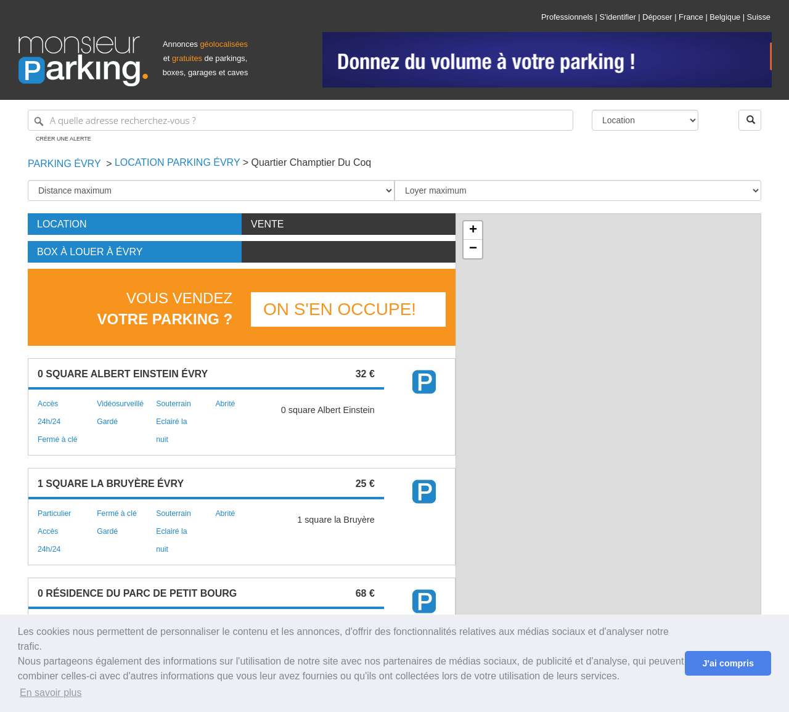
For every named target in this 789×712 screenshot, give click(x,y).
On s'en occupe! (339, 309)
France (691, 17)
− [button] (473, 249)
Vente (267, 224)
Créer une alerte (63, 139)
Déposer (657, 17)
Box (89, 252)
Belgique (724, 17)
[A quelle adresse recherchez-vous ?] (300, 120)
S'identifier (617, 17)
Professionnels (567, 17)
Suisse (759, 17)
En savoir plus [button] (51, 692)
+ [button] (473, 230)
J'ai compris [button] (727, 663)
